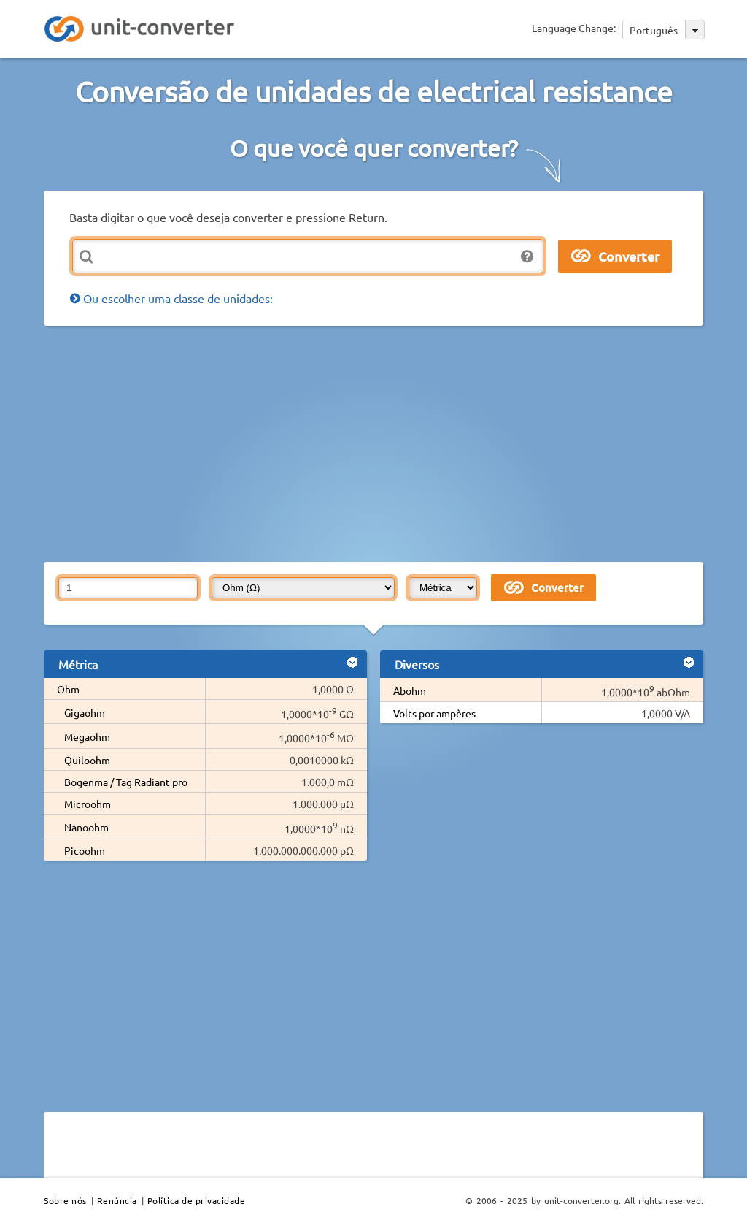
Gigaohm (84, 712)
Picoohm (84, 850)
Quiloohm (87, 759)
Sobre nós (65, 1200)
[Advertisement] (395, 442)
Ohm (68, 689)
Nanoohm (86, 827)
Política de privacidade (196, 1200)
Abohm (409, 690)
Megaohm (87, 736)
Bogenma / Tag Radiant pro (125, 781)
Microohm (87, 803)
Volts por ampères (434, 713)
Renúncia (117, 1200)
